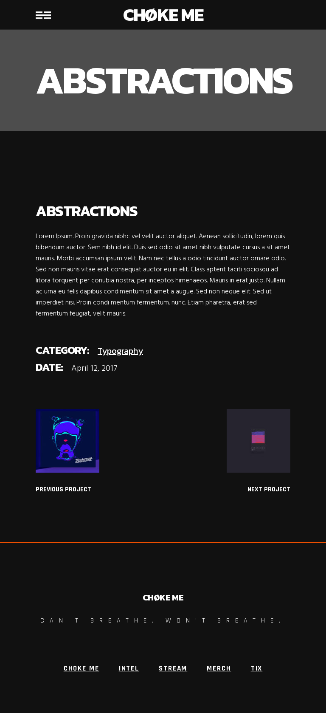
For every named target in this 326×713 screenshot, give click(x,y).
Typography (120, 350)
